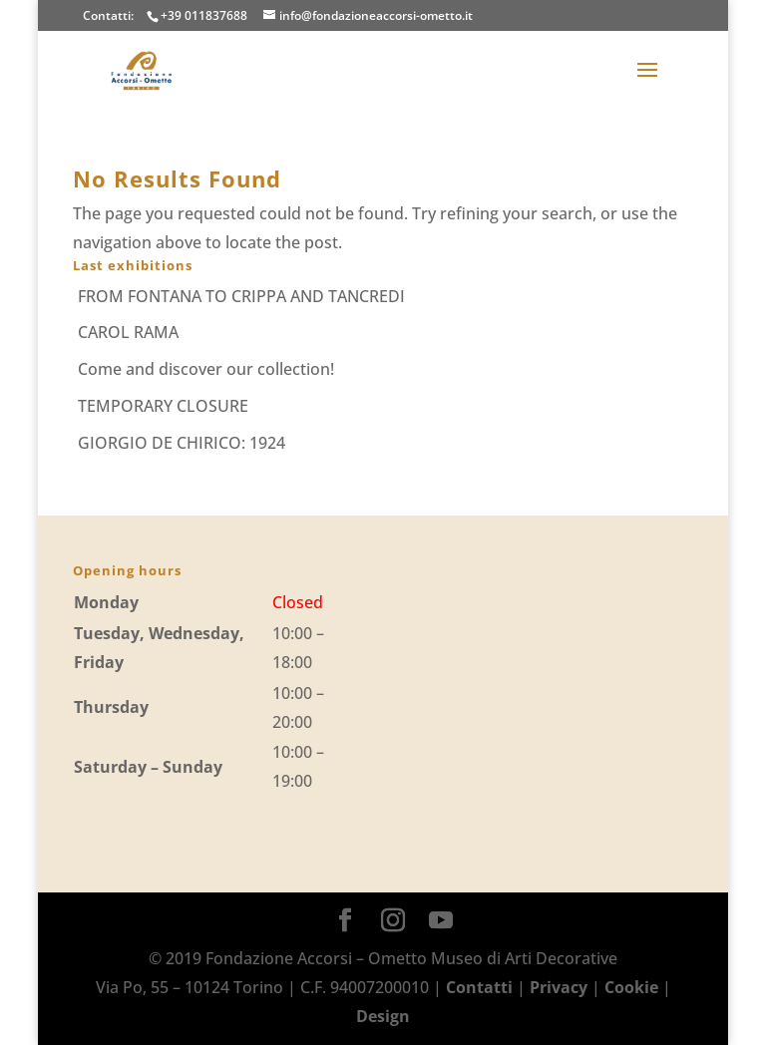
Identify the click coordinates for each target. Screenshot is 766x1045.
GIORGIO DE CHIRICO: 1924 (181, 443)
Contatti (479, 987)
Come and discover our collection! (206, 369)
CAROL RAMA (128, 332)
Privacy (558, 987)
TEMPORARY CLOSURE (163, 406)
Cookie (631, 987)
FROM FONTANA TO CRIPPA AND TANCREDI (241, 296)
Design (383, 1016)
